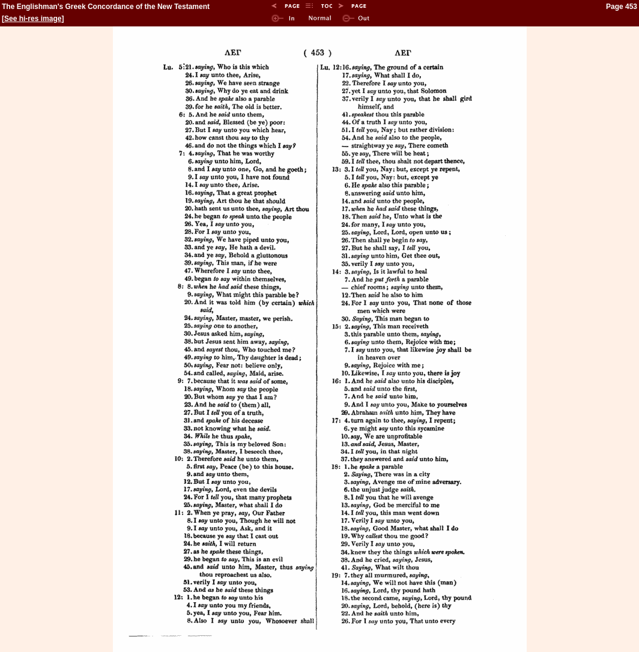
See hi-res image (32, 18)
